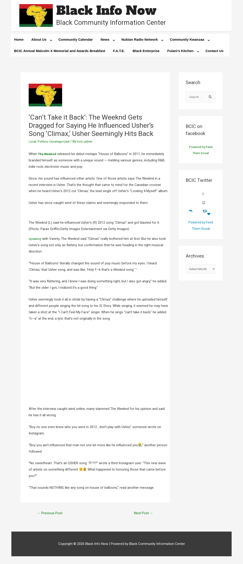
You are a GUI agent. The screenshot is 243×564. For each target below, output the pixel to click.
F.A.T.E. (119, 52)
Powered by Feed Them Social (201, 152)
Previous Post (51, 515)
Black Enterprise (146, 52)
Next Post (142, 515)
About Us (39, 41)
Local (33, 143)
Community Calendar (75, 41)
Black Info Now (110, 11)
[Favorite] (209, 217)
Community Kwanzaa (187, 41)
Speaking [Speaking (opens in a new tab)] (35, 240)
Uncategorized (62, 143)
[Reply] (190, 213)
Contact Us (214, 52)
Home (19, 41)
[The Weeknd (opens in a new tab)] (48, 155)
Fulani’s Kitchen (180, 52)
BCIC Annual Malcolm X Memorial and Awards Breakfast (59, 52)
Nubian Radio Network (140, 41)
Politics (43, 143)
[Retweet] (205, 214)
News (105, 41)
